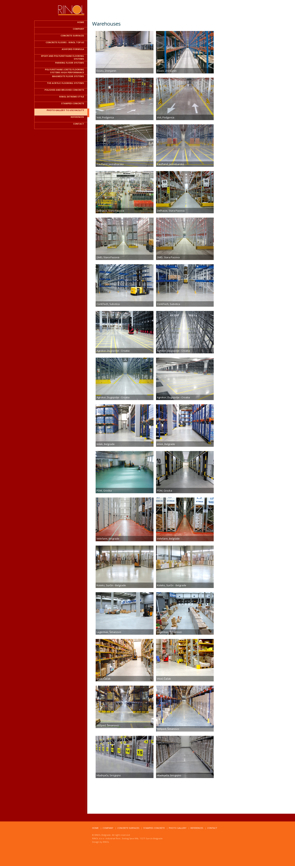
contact (78, 123)
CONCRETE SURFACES (72, 35)
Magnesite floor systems (68, 76)
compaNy (108, 827)
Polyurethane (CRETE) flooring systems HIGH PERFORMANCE (64, 71)
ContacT (212, 827)
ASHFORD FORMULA (73, 49)
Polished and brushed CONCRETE (64, 89)
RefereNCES (196, 827)
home (95, 827)
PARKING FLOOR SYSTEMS (69, 62)
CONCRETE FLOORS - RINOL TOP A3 (65, 42)
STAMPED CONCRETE (72, 103)
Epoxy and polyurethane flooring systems (62, 57)
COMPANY (78, 28)
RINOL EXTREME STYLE (71, 96)
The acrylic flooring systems (65, 83)
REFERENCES (77, 116)
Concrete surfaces (128, 827)
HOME (80, 22)
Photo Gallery (177, 827)
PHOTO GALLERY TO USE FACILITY (65, 110)
